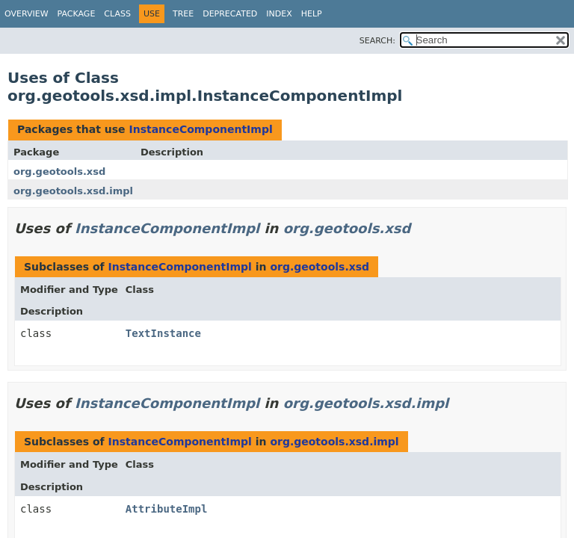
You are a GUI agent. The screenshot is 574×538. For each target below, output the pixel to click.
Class (117, 14)
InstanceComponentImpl (200, 129)
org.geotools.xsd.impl (73, 191)
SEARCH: (377, 41)
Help (311, 14)
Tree (183, 14)
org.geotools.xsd (59, 171)
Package (77, 14)
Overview (26, 14)
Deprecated (230, 14)
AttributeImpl (167, 509)
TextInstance (163, 333)
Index (278, 14)
